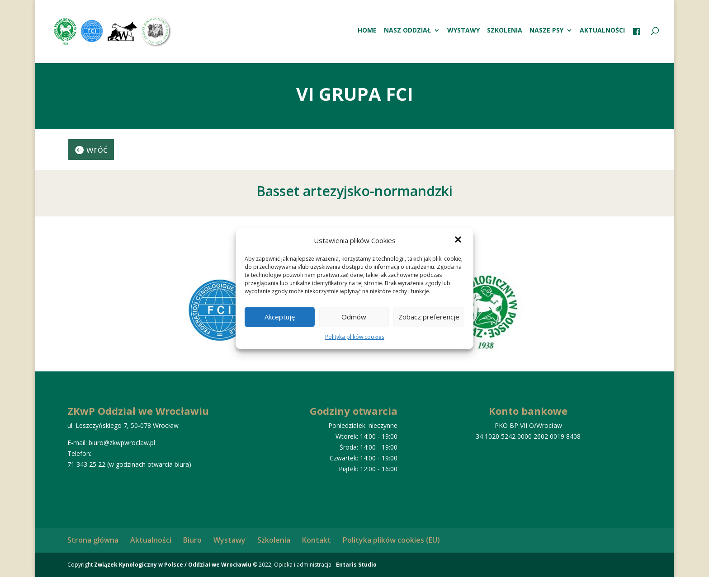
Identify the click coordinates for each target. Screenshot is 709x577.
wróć (97, 149)
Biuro (192, 540)
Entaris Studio (356, 564)
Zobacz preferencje (428, 316)
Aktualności (602, 30)
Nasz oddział (407, 30)
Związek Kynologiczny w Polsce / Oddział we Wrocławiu (172, 564)
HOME (367, 30)
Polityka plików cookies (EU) (391, 540)
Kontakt (316, 540)
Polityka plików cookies (354, 337)
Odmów (353, 316)
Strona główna (92, 540)
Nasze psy (546, 30)
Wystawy (463, 30)
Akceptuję (280, 316)
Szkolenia (504, 30)
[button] (459, 240)
